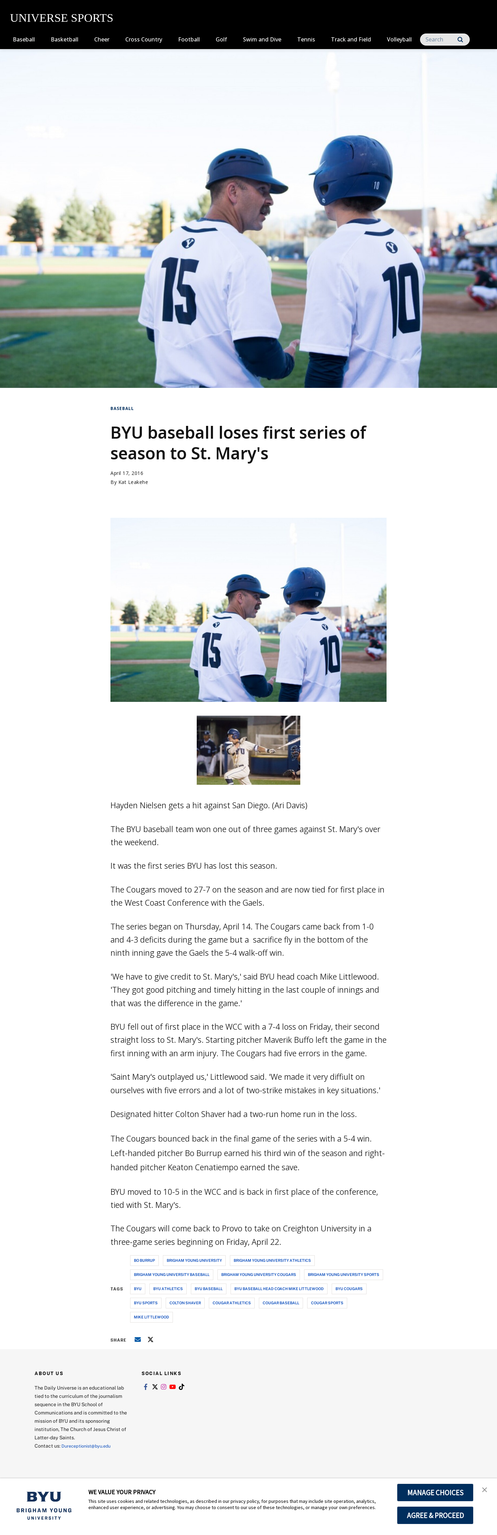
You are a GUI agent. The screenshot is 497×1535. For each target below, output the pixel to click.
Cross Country (143, 39)
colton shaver (185, 1302)
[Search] (445, 40)
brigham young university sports (343, 1274)
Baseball (24, 39)
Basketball (64, 39)
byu (138, 1288)
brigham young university (194, 1260)
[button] (486, 1491)
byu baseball (209, 1288)
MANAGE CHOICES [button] (435, 1492)
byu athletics (168, 1288)
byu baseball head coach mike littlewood (279, 1288)
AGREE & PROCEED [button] (435, 1515)
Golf (221, 39)
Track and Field (351, 39)
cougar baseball (281, 1302)
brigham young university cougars (258, 1274)
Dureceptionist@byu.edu (89, 1446)
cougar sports (327, 1302)
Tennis (306, 39)
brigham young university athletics (272, 1260)
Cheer (101, 39)
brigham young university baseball (171, 1274)
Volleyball (399, 39)
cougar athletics (232, 1302)
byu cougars (349, 1288)
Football (189, 39)
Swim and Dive (262, 39)
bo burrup (144, 1260)
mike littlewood (151, 1317)
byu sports (146, 1302)
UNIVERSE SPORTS (61, 17)
